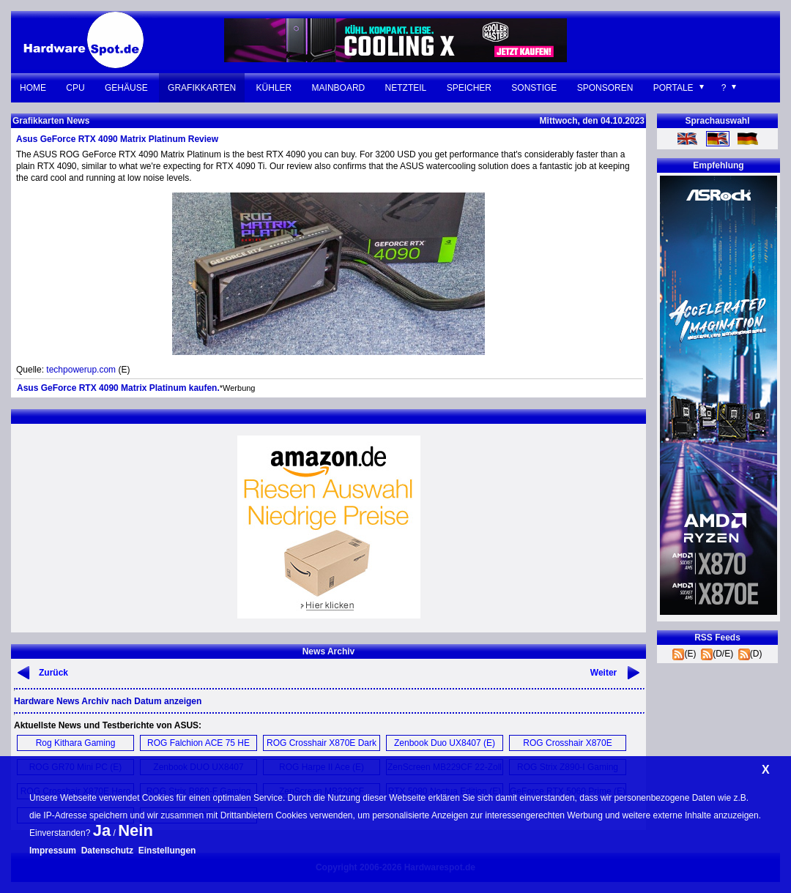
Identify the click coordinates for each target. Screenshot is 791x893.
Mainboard (338, 88)
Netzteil (406, 88)
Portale (673, 88)
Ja (102, 830)
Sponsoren (605, 88)
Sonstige (534, 88)
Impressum (52, 850)
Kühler (274, 88)
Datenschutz (107, 850)
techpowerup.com (81, 370)
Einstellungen (167, 850)
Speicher (469, 88)
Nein (135, 830)
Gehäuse (126, 88)
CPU (75, 88)
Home (33, 88)
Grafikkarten (202, 88)
